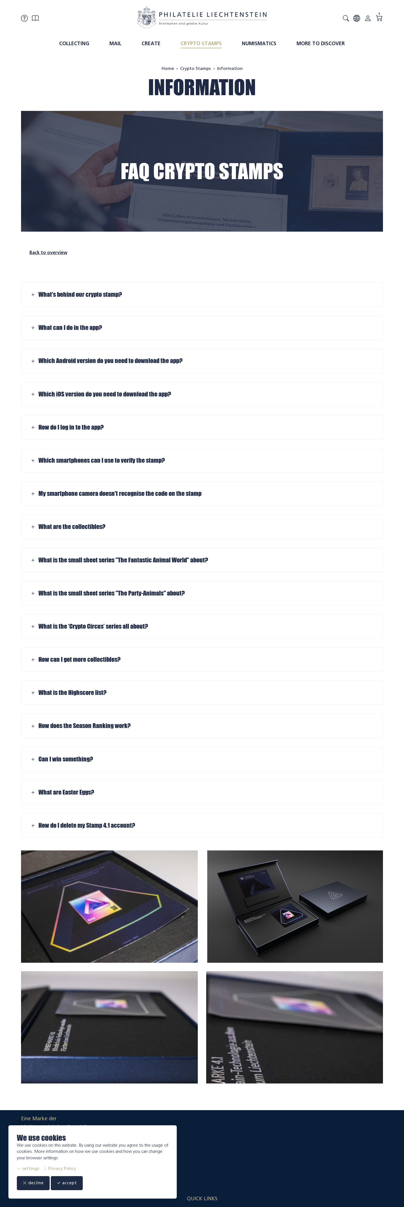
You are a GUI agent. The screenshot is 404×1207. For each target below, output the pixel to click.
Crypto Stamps (201, 43)
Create (151, 43)
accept (73, 1183)
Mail (115, 43)
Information (202, 87)
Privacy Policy (59, 1168)
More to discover (321, 43)
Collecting (74, 43)
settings (28, 1168)
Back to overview (48, 252)
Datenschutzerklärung (357, 1148)
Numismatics (259, 43)
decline (35, 1183)
